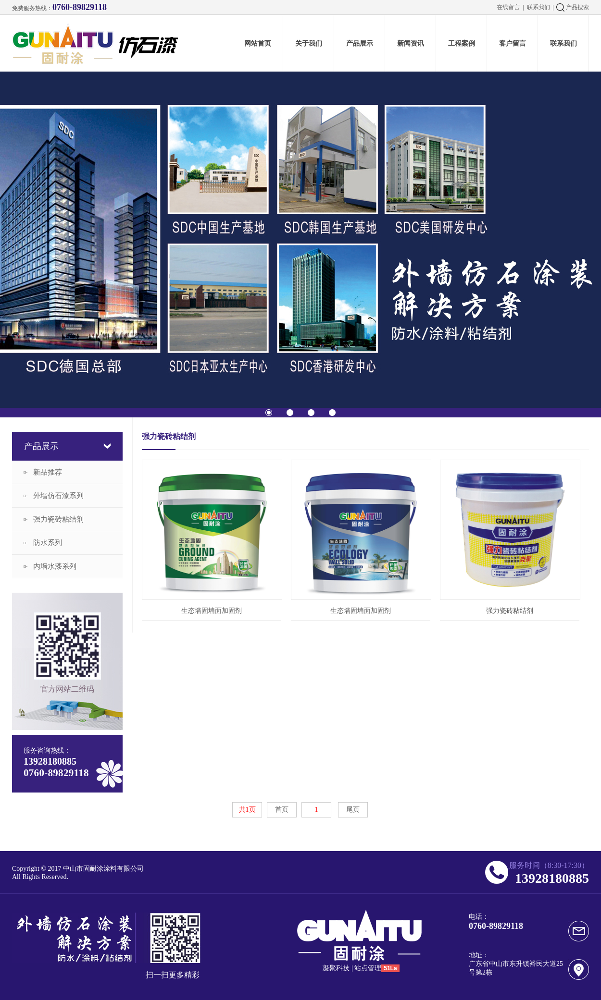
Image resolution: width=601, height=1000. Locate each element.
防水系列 (47, 543)
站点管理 (367, 968)
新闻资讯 (410, 43)
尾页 (353, 809)
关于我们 (308, 43)
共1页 (247, 809)
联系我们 (538, 7)
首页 (281, 809)
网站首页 (257, 43)
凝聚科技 (336, 968)
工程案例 (461, 43)
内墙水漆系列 (54, 566)
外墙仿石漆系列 (58, 496)
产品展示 (359, 43)
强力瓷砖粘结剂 (58, 519)
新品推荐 (47, 472)
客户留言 (512, 43)
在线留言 (508, 7)
